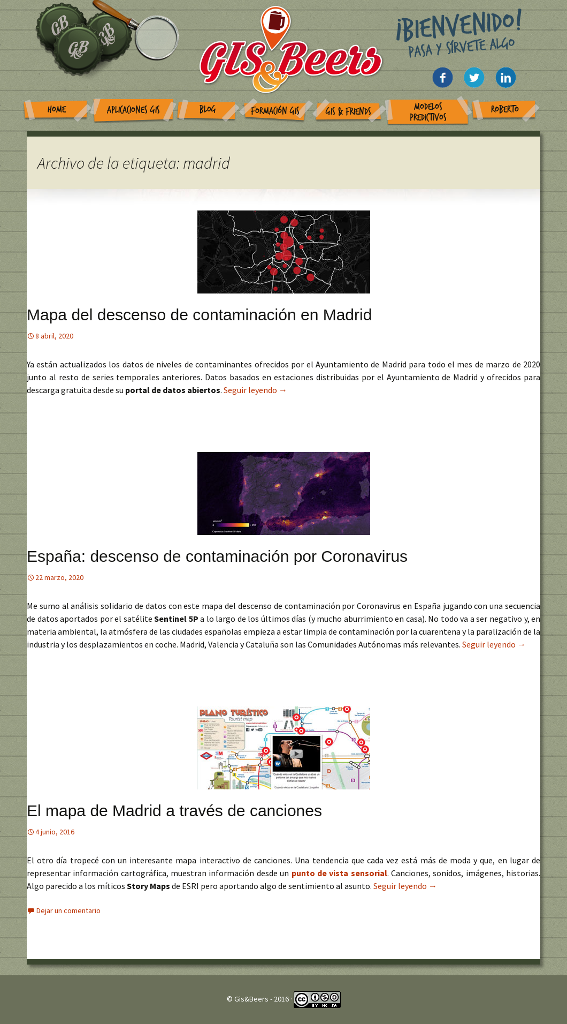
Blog (208, 109)
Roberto (505, 109)
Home (57, 109)
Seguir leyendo (255, 390)
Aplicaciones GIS (133, 110)
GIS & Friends (348, 111)
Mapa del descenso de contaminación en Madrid (199, 314)
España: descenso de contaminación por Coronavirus (217, 556)
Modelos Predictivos (428, 112)
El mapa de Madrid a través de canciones (174, 810)
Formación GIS (275, 111)
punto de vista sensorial (339, 873)
